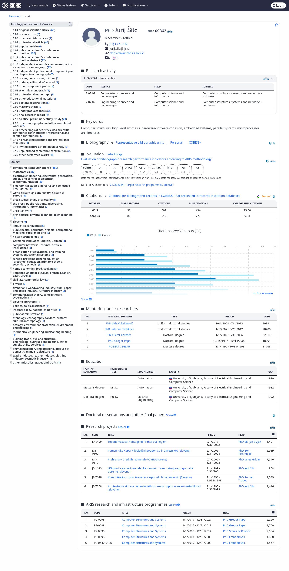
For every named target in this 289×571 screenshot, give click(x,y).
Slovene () (20, 221)
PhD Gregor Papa (120, 340)
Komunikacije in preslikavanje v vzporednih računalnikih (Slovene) (151, 476)
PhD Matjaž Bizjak (249, 441)
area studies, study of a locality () (35, 199)
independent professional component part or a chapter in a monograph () (43, 72)
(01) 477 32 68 (116, 44)
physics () (19, 284)
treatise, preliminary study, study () (43, 119)
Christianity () (22, 210)
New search (37, 5)
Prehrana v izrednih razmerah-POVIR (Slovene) (138, 458)
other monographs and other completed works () (42, 124)
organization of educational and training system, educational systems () (39, 253)
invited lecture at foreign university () (43, 147)
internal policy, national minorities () (37, 310)
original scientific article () (37, 30)
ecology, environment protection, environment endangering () (43, 326)
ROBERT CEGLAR (120, 346)
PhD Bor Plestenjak (245, 451)
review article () (29, 34)
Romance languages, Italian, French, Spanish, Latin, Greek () (42, 274)
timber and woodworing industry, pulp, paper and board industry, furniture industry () (42, 289)
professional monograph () (37, 94)
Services (89, 5)
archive (168, 184)
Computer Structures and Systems (144, 518)
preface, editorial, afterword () (39, 82)
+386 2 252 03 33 (227, 562)
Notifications (134, 5)
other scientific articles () (35, 38)
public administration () (28, 314)
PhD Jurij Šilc (246, 467)
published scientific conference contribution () (36, 52)
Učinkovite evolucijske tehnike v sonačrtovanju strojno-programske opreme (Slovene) (151, 468)
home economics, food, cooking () (35, 268)
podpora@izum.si (253, 562)
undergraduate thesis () (35, 111)
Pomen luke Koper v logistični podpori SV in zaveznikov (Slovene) (150, 450)
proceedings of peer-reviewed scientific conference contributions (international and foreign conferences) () (41, 132)
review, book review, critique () (39, 78)
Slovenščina (135, 562)
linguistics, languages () (29, 225)
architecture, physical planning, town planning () (43, 216)
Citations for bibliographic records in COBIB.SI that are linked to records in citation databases (174, 196)
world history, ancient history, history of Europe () (38, 194)
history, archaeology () (28, 236)
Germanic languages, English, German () (39, 241)
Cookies (33, 566)
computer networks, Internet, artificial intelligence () (37, 246)
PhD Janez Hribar (249, 458)
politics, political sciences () (31, 306)
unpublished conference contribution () (45, 151)
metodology (114, 154)
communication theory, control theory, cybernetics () (37, 296)
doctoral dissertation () (34, 102)
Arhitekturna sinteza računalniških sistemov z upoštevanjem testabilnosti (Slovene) (147, 486)
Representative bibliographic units (140, 142)
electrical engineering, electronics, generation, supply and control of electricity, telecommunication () (43, 178)
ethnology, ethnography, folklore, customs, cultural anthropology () (40, 319)
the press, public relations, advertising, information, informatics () (38, 205)
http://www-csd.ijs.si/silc (124, 53)
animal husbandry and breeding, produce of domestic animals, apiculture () (41, 350)
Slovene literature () (26, 301)
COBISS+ (195, 142)
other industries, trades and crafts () (37, 362)
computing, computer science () (35, 167)
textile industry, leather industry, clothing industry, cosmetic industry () (39, 357)
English (157, 562)
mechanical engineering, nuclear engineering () (42, 333)
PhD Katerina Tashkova (120, 329)
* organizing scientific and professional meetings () (41, 141)
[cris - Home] (11, 5)
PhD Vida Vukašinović (120, 323)
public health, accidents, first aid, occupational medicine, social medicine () (43, 231)
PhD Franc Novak (234, 535)
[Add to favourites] (276, 25)
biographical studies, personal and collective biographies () (41, 187)
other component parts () (36, 86)
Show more (263, 293)
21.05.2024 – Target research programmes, (137, 184)
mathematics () (24, 172)
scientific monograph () (34, 90)
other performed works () (36, 155)
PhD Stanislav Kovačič (237, 529)
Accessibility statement (54, 566)
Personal (176, 142)
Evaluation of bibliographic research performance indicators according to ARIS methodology (146, 159)
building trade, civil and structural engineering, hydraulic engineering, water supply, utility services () (40, 341)
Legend (123, 426)
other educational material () (38, 98)
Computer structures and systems (144, 540)
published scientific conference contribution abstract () (36, 59)
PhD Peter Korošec (120, 335)
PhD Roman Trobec (246, 477)
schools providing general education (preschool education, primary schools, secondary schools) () (38, 261)
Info (110, 5)
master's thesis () (30, 106)
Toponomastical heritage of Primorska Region (138, 441)
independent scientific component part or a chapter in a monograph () (42, 66)
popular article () (30, 46)
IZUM (34, 562)
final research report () (34, 115)
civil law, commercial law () (30, 279)
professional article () (34, 42)
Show (86, 299)
